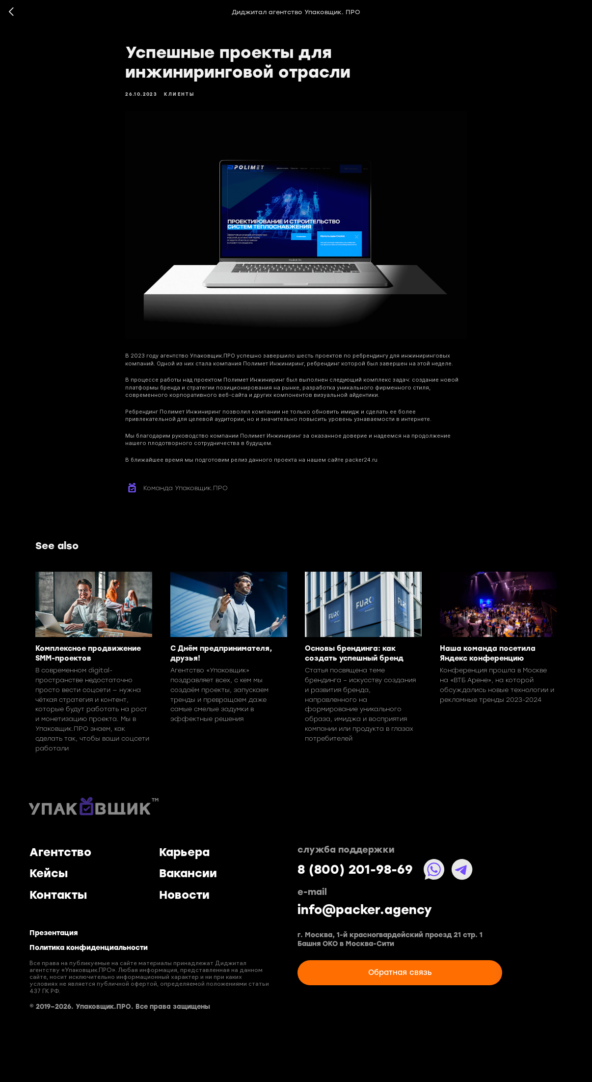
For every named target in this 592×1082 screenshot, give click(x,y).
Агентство (60, 852)
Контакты (58, 895)
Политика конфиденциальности (88, 948)
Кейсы (48, 873)
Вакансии (188, 873)
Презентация (53, 933)
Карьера (184, 852)
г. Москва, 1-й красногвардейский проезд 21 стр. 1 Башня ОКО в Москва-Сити (390, 939)
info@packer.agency (364, 910)
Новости (184, 895)
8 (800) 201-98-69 (355, 869)
